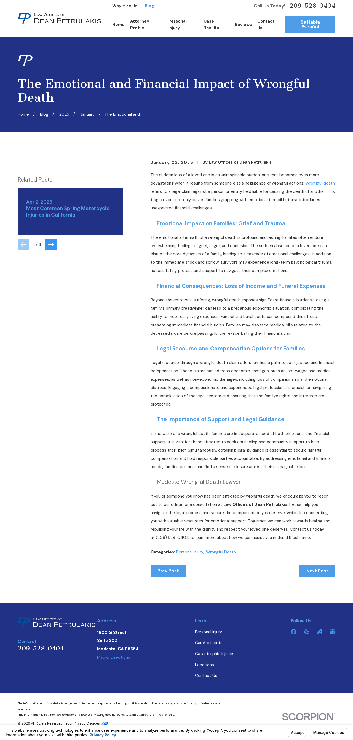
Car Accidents (209, 643)
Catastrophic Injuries (214, 654)
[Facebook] (293, 631)
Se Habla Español (310, 24)
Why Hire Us (124, 6)
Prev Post (168, 571)
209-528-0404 (312, 6)
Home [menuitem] (118, 24)
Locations (204, 665)
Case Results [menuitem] (211, 24)
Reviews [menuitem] (243, 24)
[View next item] (51, 298)
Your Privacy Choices (87, 723)
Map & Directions (113, 657)
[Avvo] (319, 631)
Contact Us (206, 675)
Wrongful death (320, 183)
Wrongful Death (221, 552)
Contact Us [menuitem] (265, 24)
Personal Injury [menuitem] (177, 24)
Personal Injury (189, 552)
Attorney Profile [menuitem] (139, 24)
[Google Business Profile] (332, 631)
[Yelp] (306, 631)
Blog (149, 6)
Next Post (317, 571)
